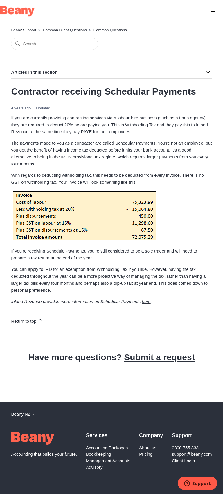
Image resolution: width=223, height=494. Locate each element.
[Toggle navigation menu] (212, 10)
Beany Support (23, 30)
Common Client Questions (65, 30)
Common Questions (110, 30)
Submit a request (159, 357)
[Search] (54, 44)
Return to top (27, 320)
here (146, 301)
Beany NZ (23, 414)
